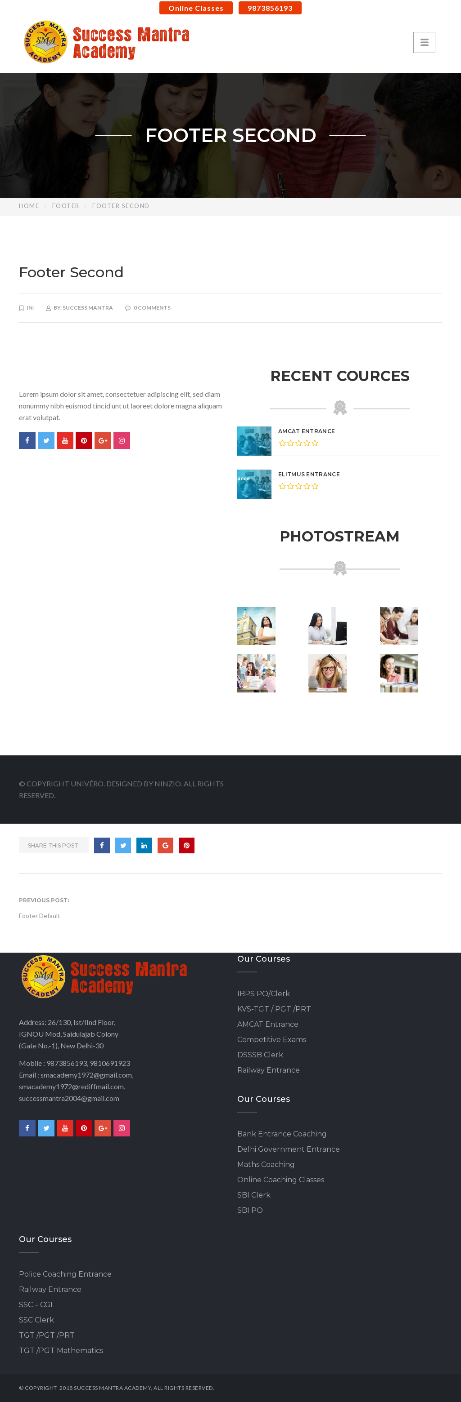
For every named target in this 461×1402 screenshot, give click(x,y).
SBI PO (250, 1210)
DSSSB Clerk (260, 1055)
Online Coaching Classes (280, 1180)
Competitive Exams (271, 1039)
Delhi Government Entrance (288, 1149)
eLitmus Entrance (309, 474)
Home (29, 205)
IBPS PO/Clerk (263, 993)
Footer (66, 205)
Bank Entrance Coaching (282, 1134)
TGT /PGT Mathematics (61, 1350)
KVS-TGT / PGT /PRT (274, 1009)
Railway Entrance (268, 1070)
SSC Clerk (36, 1320)
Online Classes (196, 8)
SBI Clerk (254, 1195)
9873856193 (270, 8)
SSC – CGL (36, 1304)
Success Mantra (88, 307)
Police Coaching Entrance (65, 1274)
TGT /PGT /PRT (47, 1335)
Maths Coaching (266, 1164)
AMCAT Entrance (306, 431)
